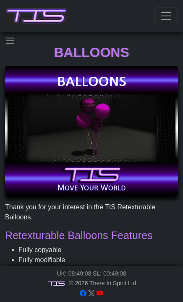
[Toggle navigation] (166, 16)
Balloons (91, 52)
